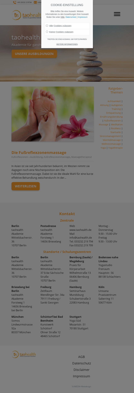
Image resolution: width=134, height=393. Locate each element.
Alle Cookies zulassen (58, 26)
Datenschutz (71, 17)
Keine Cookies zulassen (59, 32)
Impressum (82, 17)
